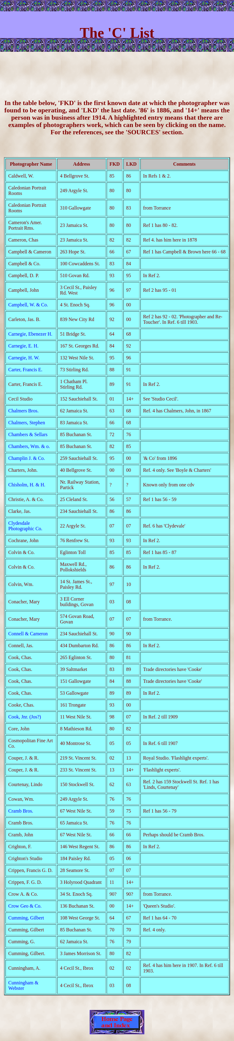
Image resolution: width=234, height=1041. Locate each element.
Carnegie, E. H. (23, 345)
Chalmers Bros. (23, 410)
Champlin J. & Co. (26, 458)
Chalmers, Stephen (26, 422)
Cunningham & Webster (23, 985)
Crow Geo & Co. (24, 906)
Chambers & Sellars (27, 434)
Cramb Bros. (20, 810)
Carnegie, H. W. (24, 357)
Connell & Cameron (28, 633)
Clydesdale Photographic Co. (25, 525)
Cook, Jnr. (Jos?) (24, 716)
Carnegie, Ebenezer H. (30, 334)
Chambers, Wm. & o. (29, 446)
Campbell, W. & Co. (28, 304)
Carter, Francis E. (25, 369)
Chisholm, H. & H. (26, 484)
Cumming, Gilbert (26, 917)
